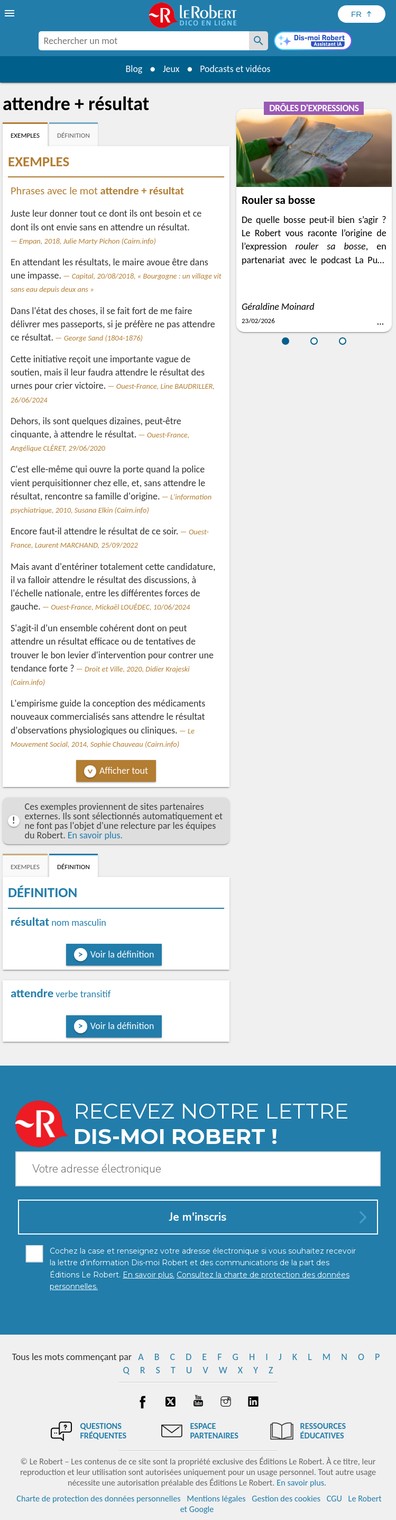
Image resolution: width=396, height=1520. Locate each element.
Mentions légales (216, 1499)
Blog (133, 69)
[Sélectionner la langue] (361, 14)
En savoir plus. (95, 835)
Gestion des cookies (286, 1499)
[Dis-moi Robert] (313, 41)
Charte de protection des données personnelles (98, 1499)
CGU (334, 1499)
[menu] (10, 13)
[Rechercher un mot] (258, 40)
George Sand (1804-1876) (103, 338)
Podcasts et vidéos (235, 69)
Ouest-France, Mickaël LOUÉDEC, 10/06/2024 (120, 607)
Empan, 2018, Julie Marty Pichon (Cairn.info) (87, 241)
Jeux (170, 69)
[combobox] (144, 40)
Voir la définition (122, 954)
